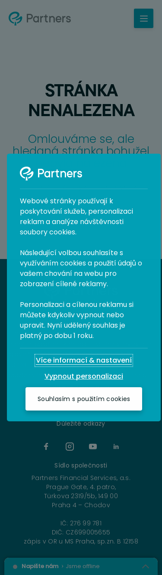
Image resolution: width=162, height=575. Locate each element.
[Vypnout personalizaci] (83, 376)
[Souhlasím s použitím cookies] (83, 399)
